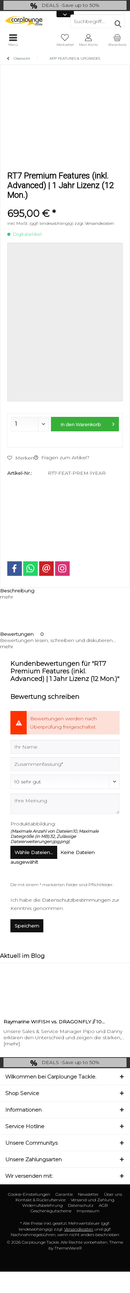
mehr (6, 597)
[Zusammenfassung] (65, 764)
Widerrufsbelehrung (42, 1205)
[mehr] (11, 1044)
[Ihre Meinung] (65, 804)
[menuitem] (117, 40)
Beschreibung (17, 591)
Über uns (113, 1194)
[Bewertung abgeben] (65, 781)
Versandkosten (78, 1229)
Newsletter (88, 1194)
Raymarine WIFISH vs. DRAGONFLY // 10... (54, 1022)
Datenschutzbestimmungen (76, 900)
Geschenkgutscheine (51, 1210)
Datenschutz (81, 1205)
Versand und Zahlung (92, 1199)
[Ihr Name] (65, 747)
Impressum (88, 1210)
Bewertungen (17, 634)
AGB (103, 1205)
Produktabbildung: (33, 824)
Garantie (64, 1194)
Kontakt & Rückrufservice (41, 1199)
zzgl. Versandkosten (94, 223)
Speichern (27, 926)
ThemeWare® (68, 1248)
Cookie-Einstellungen (29, 1194)
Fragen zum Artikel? (61, 457)
